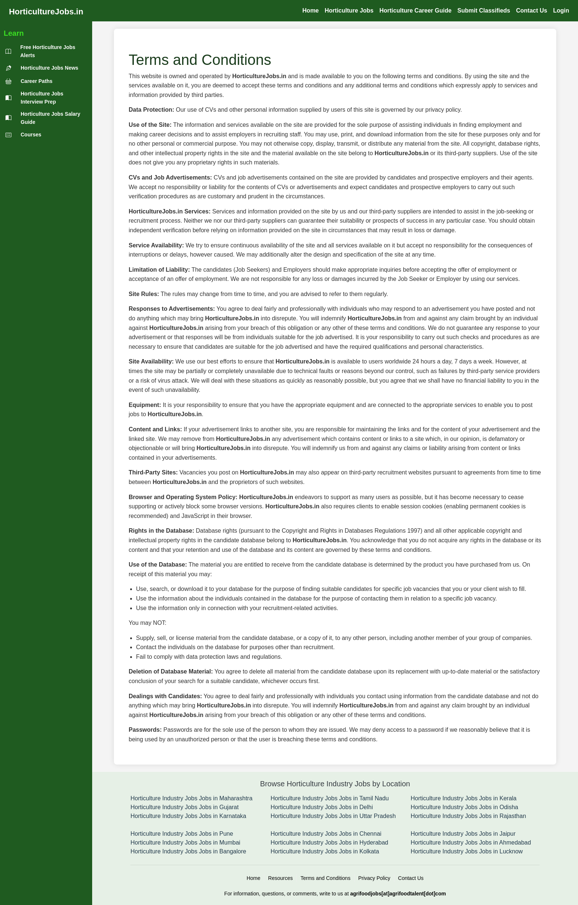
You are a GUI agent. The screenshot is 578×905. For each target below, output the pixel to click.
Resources (280, 878)
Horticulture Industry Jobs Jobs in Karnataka (188, 816)
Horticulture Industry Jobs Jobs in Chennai (326, 834)
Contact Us (411, 878)
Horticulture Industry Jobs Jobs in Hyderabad (329, 842)
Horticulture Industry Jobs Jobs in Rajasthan (468, 816)
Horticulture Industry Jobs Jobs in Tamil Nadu (330, 798)
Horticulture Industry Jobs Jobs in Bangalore (188, 851)
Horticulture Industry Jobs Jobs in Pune (181, 834)
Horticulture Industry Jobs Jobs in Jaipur (463, 834)
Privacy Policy (374, 878)
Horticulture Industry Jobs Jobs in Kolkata (325, 851)
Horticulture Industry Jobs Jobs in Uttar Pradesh (333, 816)
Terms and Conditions (325, 878)
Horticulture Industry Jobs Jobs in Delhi (322, 807)
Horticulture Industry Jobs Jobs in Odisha (464, 807)
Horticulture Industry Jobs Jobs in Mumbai (185, 842)
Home (253, 878)
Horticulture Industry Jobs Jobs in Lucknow (467, 851)
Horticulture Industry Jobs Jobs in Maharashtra (191, 798)
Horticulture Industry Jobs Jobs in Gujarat (184, 807)
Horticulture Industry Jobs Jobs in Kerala (463, 798)
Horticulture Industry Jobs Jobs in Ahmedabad (471, 842)
